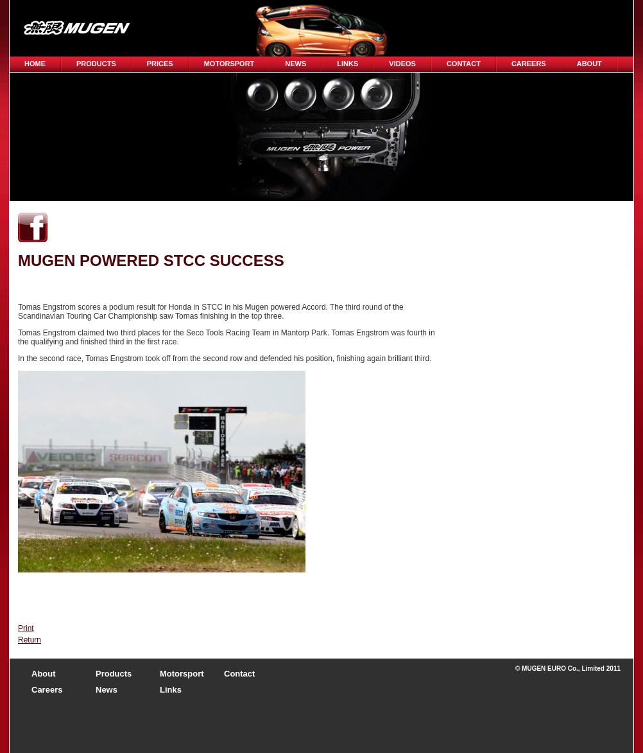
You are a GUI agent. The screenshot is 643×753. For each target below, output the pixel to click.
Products (96, 63)
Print (26, 628)
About (589, 63)
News (295, 63)
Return (29, 639)
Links (347, 63)
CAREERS (528, 63)
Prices (160, 63)
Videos (402, 63)
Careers (46, 690)
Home (35, 63)
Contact (464, 63)
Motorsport (229, 63)
